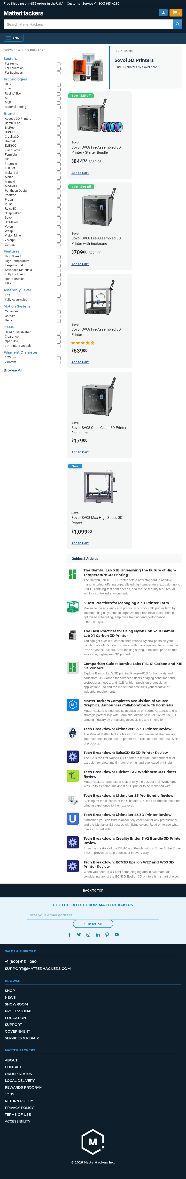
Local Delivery (20, 1080)
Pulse (9, 204)
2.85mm (10, 362)
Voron (9, 226)
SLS (7, 98)
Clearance (12, 336)
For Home (11, 63)
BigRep (10, 127)
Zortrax (10, 244)
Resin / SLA (13, 93)
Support (13, 1024)
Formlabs (11, 154)
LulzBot (10, 168)
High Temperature (17, 261)
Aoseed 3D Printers (18, 118)
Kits (7, 295)
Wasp (9, 231)
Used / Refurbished (18, 332)
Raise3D (10, 208)
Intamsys (11, 163)
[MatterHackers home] (24, 13)
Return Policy (19, 1101)
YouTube (116, 934)
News (10, 997)
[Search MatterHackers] (177, 24)
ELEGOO (10, 145)
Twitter (79, 934)
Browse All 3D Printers (25, 50)
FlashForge (12, 150)
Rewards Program (23, 1087)
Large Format (14, 265)
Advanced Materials (18, 270)
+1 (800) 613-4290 (106, 3)
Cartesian (11, 311)
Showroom (16, 1004)
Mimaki (10, 181)
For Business (14, 72)
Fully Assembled (16, 299)
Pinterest (107, 934)
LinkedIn (97, 934)
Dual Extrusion (14, 279)
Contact (13, 1067)
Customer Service (80, 3)
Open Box (11, 341)
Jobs (9, 1094)
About (11, 1060)
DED (8, 84)
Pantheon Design (16, 190)
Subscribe (93, 924)
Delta (8, 320)
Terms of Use (18, 1114)
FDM (8, 89)
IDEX (8, 283)
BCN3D (10, 132)
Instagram (88, 934)
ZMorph (10, 240)
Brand (9, 113)
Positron (10, 195)
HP (7, 159)
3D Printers (125, 51)
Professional (18, 1011)
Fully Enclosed (14, 274)
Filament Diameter (21, 352)
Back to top (93, 890)
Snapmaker (13, 213)
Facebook (69, 934)
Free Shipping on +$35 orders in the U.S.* (33, 3)
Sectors (10, 58)
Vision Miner (13, 235)
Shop (10, 991)
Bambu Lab (12, 123)
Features (11, 251)
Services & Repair (22, 1038)
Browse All (13, 370)
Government (17, 1031)
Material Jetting (15, 107)
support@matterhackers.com (38, 968)
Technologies (15, 79)
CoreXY (10, 316)
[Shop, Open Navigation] (13, 38)
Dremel (10, 141)
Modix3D (11, 186)
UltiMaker (11, 222)
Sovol (8, 217)
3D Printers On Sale (18, 346)
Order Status (18, 1074)
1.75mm (10, 357)
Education (15, 1018)
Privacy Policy (19, 1108)
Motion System (17, 306)
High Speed (13, 256)
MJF (8, 102)
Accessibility (17, 1121)
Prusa (9, 199)
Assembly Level (17, 290)
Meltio (9, 177)
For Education (14, 68)
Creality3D (12, 136)
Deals (9, 327)
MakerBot (11, 172)
